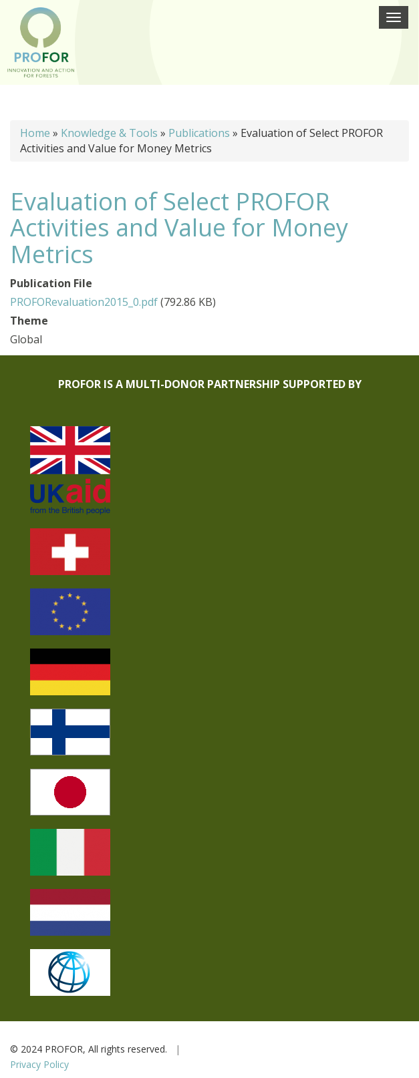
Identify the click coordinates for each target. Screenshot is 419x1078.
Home (35, 133)
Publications (199, 133)
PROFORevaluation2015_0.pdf (84, 302)
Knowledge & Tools (109, 133)
